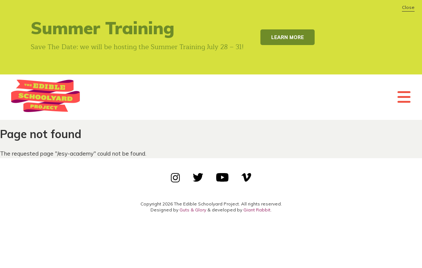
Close (408, 7)
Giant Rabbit (256, 210)
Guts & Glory (192, 210)
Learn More (287, 37)
